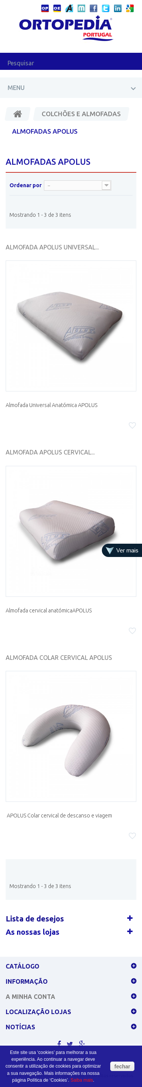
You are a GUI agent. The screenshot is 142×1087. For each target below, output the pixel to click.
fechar (122, 1066)
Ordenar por (25, 185)
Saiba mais (81, 1080)
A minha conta (30, 996)
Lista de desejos (35, 918)
